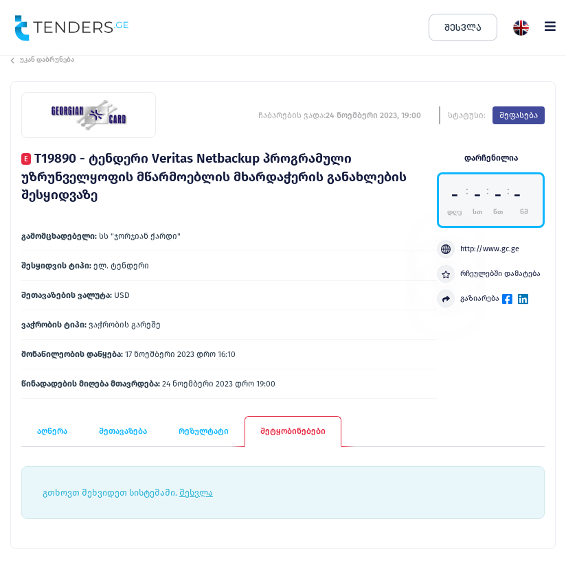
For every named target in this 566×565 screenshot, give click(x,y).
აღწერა (52, 431)
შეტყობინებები (293, 431)
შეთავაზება (123, 431)
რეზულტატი (204, 431)
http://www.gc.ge (478, 249)
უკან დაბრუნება (42, 60)
